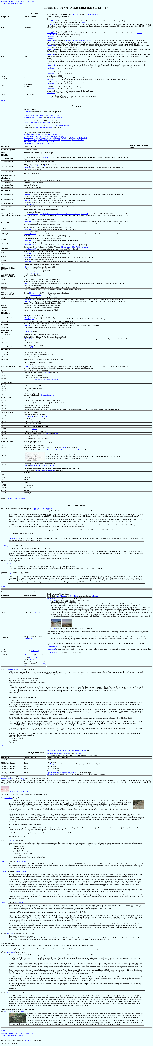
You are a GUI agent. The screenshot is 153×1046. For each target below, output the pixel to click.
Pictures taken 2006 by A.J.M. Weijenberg (74, 247)
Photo (7, 791)
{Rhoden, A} (51, 24)
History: (30, 993)
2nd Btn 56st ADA (38, 141)
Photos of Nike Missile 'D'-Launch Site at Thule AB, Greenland (67, 750)
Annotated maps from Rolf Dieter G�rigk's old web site (42, 115)
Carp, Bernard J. (55, 764)
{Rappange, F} (36, 508)
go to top (13, 3)
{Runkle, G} (51, 34)
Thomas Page (77, 753)
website (51, 39)
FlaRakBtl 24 (39, 134)
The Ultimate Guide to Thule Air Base (56, 752)
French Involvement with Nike (44, 127)
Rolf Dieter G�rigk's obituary (33, 117)
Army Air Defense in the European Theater (37, 122)
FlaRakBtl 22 (74, 138)
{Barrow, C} (28, 301)
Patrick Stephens (10, 574)
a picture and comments (47, 395)
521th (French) (50, 143)
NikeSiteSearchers (92, 14)
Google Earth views (62, 450)
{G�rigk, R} (28, 331)
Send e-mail (28, 1040)
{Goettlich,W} (29, 299)
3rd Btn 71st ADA (50, 141)
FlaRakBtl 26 (57, 134)
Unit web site (51, 450)
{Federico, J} (38, 612)
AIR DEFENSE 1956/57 (61, 126)
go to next (20, 3)
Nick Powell (19, 902)
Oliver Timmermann (41, 416)
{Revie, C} (50, 79)
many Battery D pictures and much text (42, 465)
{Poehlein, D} (29, 317)
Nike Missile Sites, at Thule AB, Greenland (58, 753)
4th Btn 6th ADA (54, 140)
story (27, 791)
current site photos (30, 204)
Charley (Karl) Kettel (55, 117)
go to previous (5, 3)
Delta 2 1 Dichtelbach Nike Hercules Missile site (43, 379)
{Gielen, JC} (28, 267)
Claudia (56, 433)
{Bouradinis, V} (52, 598)
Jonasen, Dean (76, 450)
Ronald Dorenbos (32, 214)
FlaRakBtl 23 (83, 138)
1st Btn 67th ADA (78, 140)
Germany (28, 111)
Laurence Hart (50, 166)
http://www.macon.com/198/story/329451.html (80, 40)
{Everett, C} (28, 194)
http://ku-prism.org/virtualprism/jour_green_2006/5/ (63, 772)
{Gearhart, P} (51, 600)
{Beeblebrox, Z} (52, 21)
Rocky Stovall (8, 1011)
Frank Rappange (47, 508)
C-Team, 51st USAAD (38, 166)
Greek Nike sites (61, 596)
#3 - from (4, 564)
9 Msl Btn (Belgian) (39, 138)
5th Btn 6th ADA (66, 140)
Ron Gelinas (51, 774)
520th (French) (39, 143)
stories (22, 1011)
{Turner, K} (51, 40)
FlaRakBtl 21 (65, 138)
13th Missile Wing (36, 295)
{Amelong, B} (29, 319)
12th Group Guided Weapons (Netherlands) (51, 136)
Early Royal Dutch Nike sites (16, 499)
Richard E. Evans (6, 778)
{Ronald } (45, 157)
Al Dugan (10, 933)
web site (115, 223)
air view (83, 22)
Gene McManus (20, 791)
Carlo (26, 465)
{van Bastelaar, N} (30, 221)
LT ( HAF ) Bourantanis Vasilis (14, 669)
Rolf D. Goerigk (29, 366)
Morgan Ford (8, 546)
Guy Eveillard (11, 564)
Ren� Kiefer (74, 596)
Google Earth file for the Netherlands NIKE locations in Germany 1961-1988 (64, 214)
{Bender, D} (5, 861)
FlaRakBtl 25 (48, 134)
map (22, 778)
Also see (76, 490)
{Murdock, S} (51, 36)
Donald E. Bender (21, 861)
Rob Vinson (11, 952)
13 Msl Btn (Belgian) (53, 138)
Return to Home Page (7, 1)
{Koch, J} (27, 283)
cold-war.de (95, 596)
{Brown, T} (4, 871)
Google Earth (75, 14)
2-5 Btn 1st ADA (43, 140)
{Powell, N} (4, 902)
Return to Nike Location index (24, 1)
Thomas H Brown (20, 871)
